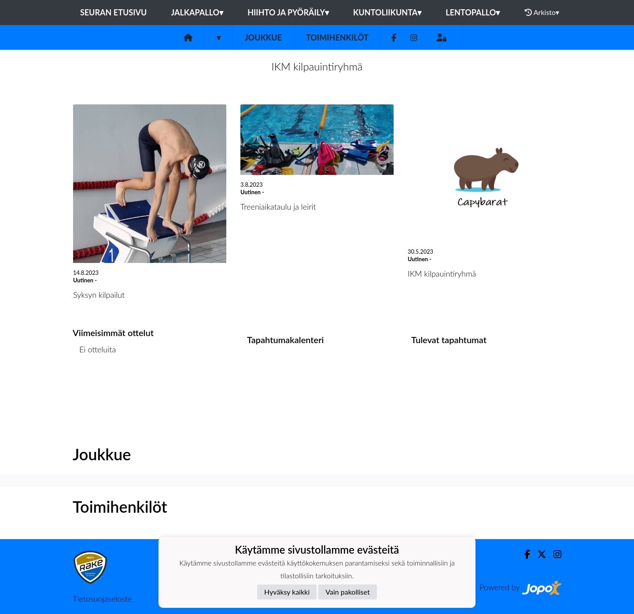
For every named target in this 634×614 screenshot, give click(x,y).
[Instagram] (413, 37)
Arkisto (542, 12)
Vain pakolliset (347, 592)
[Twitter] (538, 554)
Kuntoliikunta (387, 12)
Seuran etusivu (113, 12)
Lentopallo (473, 12)
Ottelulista (94, 383)
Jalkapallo (197, 12)
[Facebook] (393, 37)
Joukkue (263, 37)
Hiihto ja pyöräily (288, 12)
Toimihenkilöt (337, 37)
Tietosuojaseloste (102, 598)
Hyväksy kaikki (287, 592)
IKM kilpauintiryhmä (317, 66)
